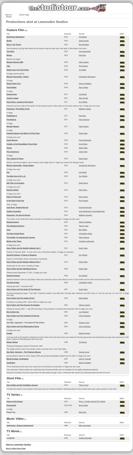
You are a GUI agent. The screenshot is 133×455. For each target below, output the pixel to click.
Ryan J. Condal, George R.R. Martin (92, 402)
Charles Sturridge (85, 438)
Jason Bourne (12, 140)
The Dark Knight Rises (15, 234)
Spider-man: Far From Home (18, 70)
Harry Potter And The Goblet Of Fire (21, 298)
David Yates (83, 133)
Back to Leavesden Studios (18, 444)
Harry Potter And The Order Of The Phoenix (24, 289)
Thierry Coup (83, 226)
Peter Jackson (84, 237)
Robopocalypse (13, 222)
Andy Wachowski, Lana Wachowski (92, 211)
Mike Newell (83, 298)
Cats (8, 66)
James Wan (83, 152)
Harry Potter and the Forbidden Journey (22, 385)
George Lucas (84, 323)
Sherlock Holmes (13, 276)
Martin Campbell (85, 363)
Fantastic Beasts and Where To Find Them (23, 133)
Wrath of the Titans (14, 241)
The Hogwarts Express (15, 226)
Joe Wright (83, 94)
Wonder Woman (13, 126)
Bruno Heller (83, 405)
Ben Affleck (83, 230)
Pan (8, 172)
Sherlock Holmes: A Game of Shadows (22, 255)
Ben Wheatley (84, 45)
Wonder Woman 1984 (15, 62)
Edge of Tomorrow (14, 197)
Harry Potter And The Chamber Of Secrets (23, 316)
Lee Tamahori (84, 312)
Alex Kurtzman (84, 120)
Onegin (9, 333)
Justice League (13, 98)
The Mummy (11, 120)
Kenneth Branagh (85, 208)
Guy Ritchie (83, 102)
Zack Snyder (83, 98)
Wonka (9, 55)
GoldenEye (11, 363)
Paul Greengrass (85, 140)
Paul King (82, 55)
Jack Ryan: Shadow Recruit (17, 208)
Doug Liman (83, 197)
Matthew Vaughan (85, 215)
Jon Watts (82, 70)
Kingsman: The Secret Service (18, 215)
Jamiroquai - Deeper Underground (20, 426)
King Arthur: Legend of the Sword (20, 102)
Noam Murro (83, 183)
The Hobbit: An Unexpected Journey (21, 237)
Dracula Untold (12, 190)
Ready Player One (14, 84)
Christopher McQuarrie (87, 77)
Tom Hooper (83, 66)
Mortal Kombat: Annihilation (18, 359)
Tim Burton (83, 37)
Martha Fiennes (84, 333)
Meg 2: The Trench (14, 45)
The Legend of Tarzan (15, 159)
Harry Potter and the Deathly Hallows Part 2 (23, 248)
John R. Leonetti (85, 359)
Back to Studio (8, 16)
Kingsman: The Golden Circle (18, 109)
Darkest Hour (12, 94)
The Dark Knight (13, 283)
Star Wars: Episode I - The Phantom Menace (24, 352)
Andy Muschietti (84, 51)
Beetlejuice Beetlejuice (15, 37)
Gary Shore (83, 190)
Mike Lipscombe (85, 426)
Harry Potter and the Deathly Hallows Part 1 (23, 262)
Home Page (24, 15)
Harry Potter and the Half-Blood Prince (22, 269)
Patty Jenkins (84, 62)
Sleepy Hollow (12, 342)
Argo (8, 230)
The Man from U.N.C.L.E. (16, 176)
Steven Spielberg (85, 84)
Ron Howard (83, 201)
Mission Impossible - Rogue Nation (20, 166)
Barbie (9, 41)
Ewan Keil (82, 412)
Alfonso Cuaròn (84, 305)
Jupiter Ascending (14, 211)
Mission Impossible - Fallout (18, 77)
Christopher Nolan (85, 234)
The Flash (10, 51)
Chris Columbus (84, 316)
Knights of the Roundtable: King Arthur (22, 144)
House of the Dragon (15, 402)
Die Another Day (13, 312)
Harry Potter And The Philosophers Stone (23, 327)
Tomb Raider (11, 87)
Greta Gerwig (84, 41)
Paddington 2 (12, 116)
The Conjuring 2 (13, 152)
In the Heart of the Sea (15, 201)
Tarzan (9, 148)
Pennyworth (11, 405)
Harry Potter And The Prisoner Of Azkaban (23, 305)
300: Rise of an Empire (15, 183)
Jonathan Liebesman (86, 241)
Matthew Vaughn (85, 109)
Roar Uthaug (83, 87)
